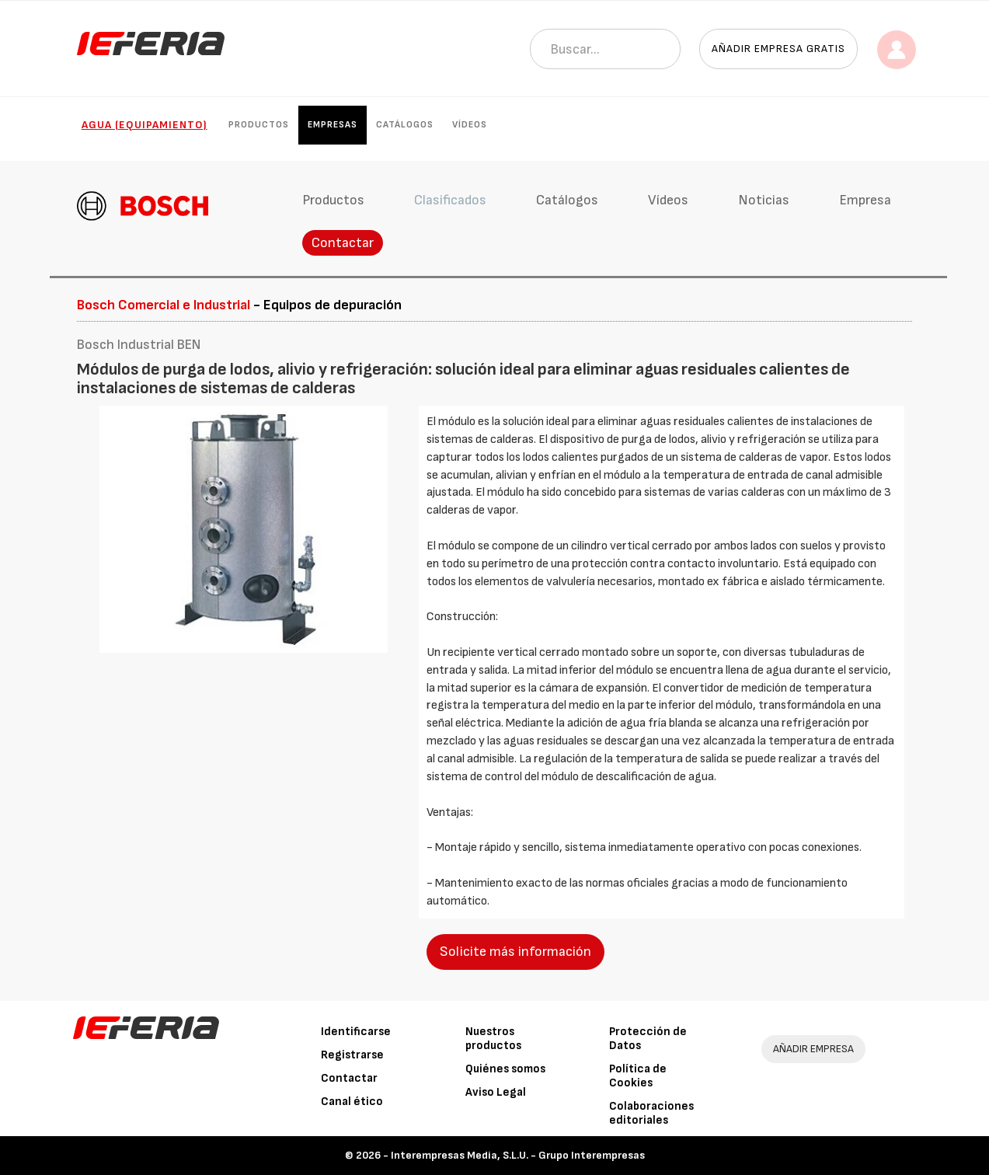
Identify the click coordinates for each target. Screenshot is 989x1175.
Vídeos (469, 125)
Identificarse (356, 1031)
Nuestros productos (493, 1038)
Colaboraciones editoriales (651, 1113)
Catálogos (405, 125)
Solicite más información (515, 951)
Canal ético (352, 1101)
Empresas (332, 125)
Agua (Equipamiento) (144, 124)
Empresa (865, 200)
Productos (258, 125)
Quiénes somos (505, 1069)
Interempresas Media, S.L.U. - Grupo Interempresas (518, 1155)
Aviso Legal (495, 1092)
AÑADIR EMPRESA (813, 1048)
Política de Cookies (638, 1076)
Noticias (763, 200)
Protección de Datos (648, 1038)
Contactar (343, 243)
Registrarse (352, 1055)
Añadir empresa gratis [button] (778, 48)
